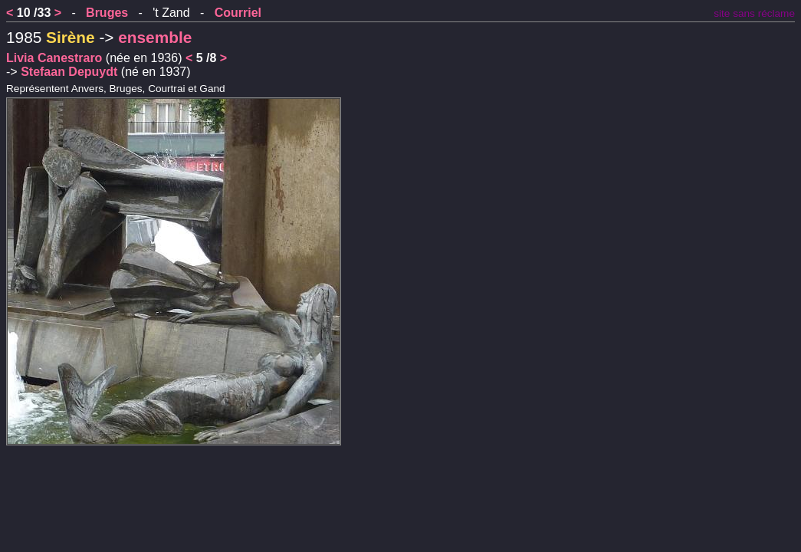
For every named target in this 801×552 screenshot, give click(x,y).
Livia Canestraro (54, 57)
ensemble (155, 37)
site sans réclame (754, 13)
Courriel (238, 12)
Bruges (107, 12)
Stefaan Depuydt (69, 71)
